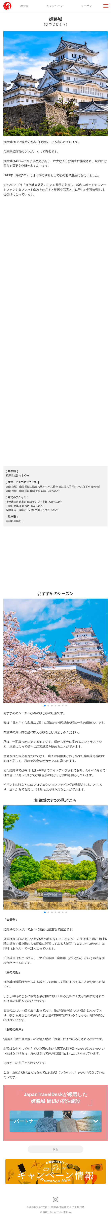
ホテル (24, 5)
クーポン (86, 5)
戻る (55, 1149)
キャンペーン (54, 5)
